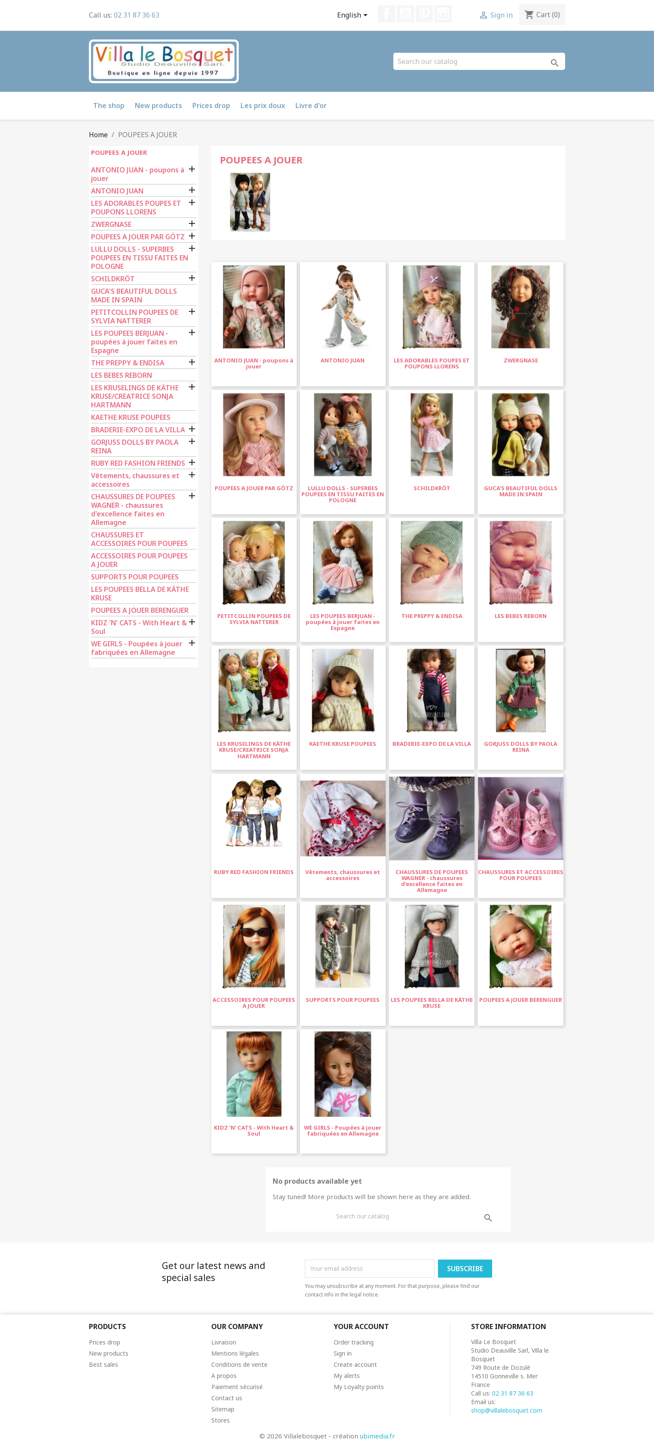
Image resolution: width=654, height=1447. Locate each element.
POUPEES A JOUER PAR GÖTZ (138, 236)
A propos (224, 1376)
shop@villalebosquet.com (506, 1410)
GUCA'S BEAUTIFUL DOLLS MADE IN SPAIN (134, 295)
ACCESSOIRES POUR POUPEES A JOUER (139, 560)
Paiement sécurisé (237, 1387)
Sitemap (222, 1409)
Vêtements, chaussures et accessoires (135, 480)
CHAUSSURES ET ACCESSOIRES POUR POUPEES (139, 539)
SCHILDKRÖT (113, 278)
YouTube (405, 13)
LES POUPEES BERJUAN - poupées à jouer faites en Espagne (134, 342)
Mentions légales (235, 1353)
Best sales (103, 1364)
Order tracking (354, 1342)
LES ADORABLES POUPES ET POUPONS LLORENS (136, 208)
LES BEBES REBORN (121, 375)
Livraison (223, 1342)
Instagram (443, 13)
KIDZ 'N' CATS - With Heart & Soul (139, 627)
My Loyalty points (359, 1387)
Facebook (386, 13)
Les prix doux (262, 105)
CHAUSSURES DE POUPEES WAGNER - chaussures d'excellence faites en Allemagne (133, 509)
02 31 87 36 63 (136, 15)
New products (158, 105)
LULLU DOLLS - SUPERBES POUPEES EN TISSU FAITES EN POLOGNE (139, 258)
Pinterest (424, 13)
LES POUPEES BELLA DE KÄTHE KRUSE (140, 594)
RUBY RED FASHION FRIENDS (138, 463)
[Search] (479, 61)
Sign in (343, 1353)
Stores (220, 1420)
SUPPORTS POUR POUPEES (135, 577)
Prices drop (211, 105)
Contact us (226, 1398)
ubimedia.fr (377, 1436)
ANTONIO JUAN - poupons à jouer (137, 174)
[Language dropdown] (354, 16)
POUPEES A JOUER (119, 152)
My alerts (347, 1376)
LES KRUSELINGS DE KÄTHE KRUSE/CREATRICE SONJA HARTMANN (135, 396)
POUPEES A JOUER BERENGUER (140, 610)
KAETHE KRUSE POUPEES (130, 417)
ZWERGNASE (111, 224)
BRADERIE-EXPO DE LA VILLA (138, 429)
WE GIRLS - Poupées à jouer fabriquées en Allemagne (137, 648)
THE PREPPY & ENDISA (127, 363)
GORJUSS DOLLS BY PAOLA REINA (135, 446)
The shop (109, 105)
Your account (361, 1326)
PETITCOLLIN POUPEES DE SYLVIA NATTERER (134, 317)
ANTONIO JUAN (117, 191)
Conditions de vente (239, 1364)
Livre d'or (311, 105)
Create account (355, 1364)
